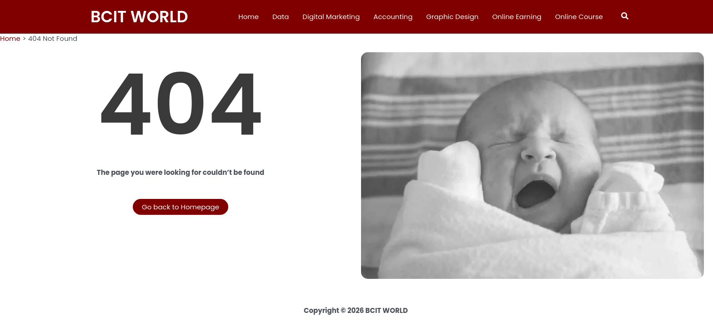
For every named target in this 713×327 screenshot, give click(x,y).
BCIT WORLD (139, 16)
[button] (625, 16)
